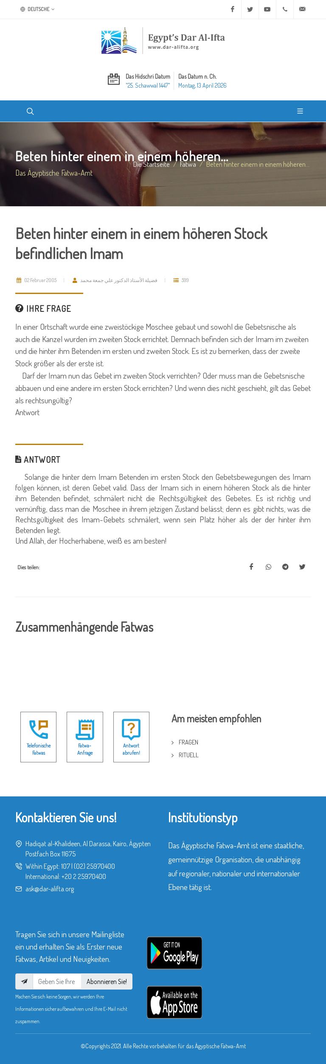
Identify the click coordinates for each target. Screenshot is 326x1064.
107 (65, 866)
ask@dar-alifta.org (49, 888)
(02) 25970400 (94, 866)
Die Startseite (151, 163)
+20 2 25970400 (84, 876)
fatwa (188, 163)
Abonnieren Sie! (107, 981)
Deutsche (37, 9)
